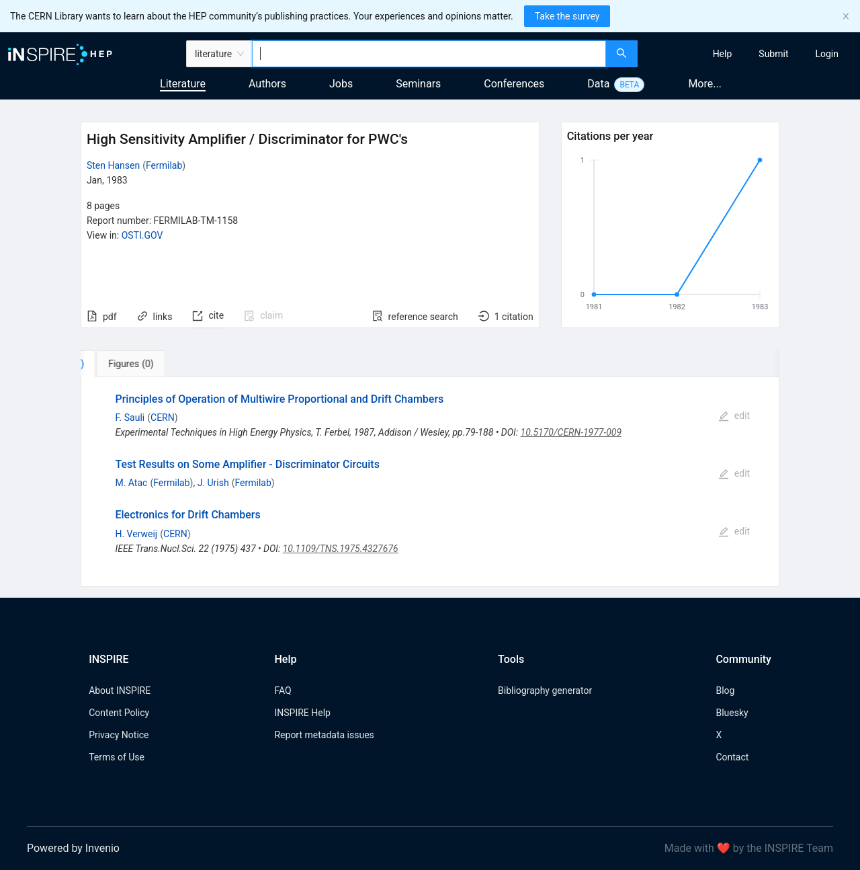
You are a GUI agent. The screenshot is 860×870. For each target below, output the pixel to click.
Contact (732, 757)
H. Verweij (136, 533)
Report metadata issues (324, 734)
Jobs (341, 83)
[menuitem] (722, 53)
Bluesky (732, 712)
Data (598, 83)
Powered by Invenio (73, 848)
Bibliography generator (545, 690)
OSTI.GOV (142, 235)
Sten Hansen (113, 165)
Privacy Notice (118, 734)
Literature (183, 83)
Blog (725, 690)
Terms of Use (116, 757)
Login (826, 53)
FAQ (282, 690)
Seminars (418, 83)
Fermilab (164, 165)
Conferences (514, 83)
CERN (162, 417)
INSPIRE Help (302, 712)
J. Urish (213, 482)
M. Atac (131, 482)
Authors (267, 83)
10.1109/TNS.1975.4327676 (340, 548)
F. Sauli (129, 417)
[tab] (122, 363)
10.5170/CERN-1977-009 (571, 432)
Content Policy (119, 712)
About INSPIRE (119, 690)
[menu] (750, 53)
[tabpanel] (430, 481)
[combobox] (429, 53)
